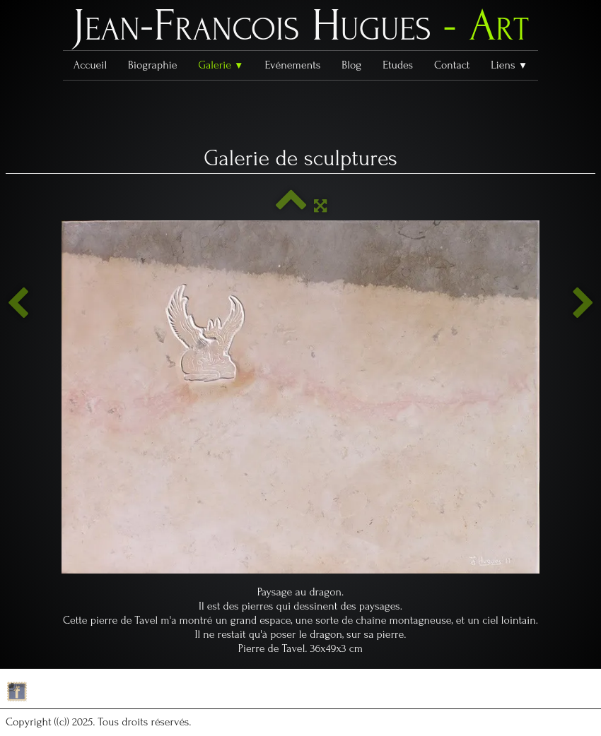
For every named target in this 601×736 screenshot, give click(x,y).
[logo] (300, 29)
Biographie (152, 65)
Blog (351, 65)
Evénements (293, 65)
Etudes (398, 65)
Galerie (220, 65)
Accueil (90, 65)
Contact (451, 65)
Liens (509, 65)
